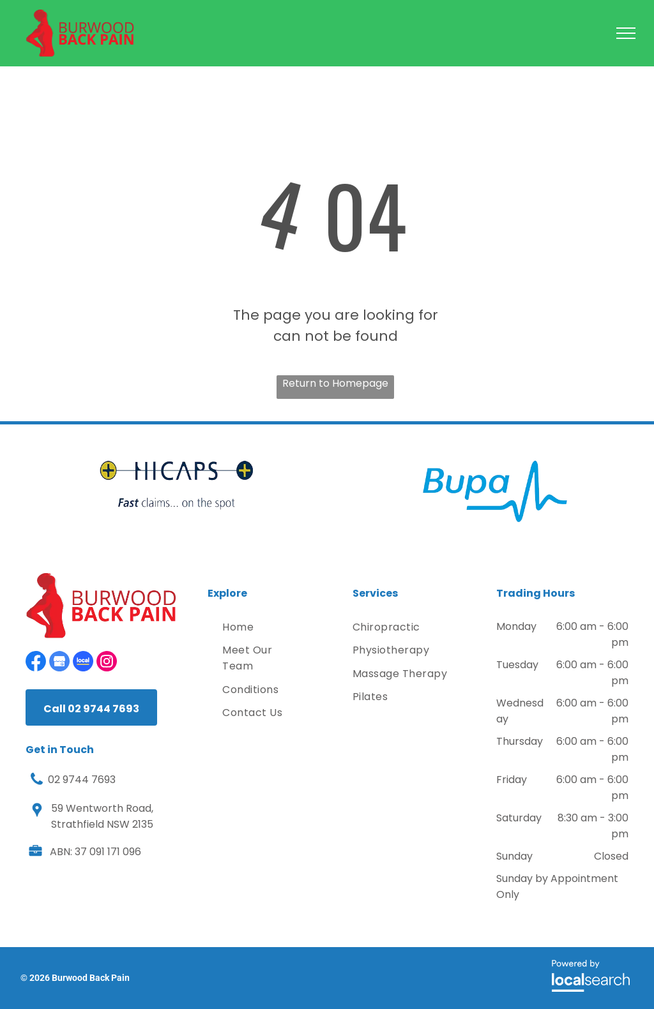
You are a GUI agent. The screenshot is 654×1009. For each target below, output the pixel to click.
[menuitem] (263, 627)
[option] (177, 485)
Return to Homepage (335, 383)
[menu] (626, 33)
